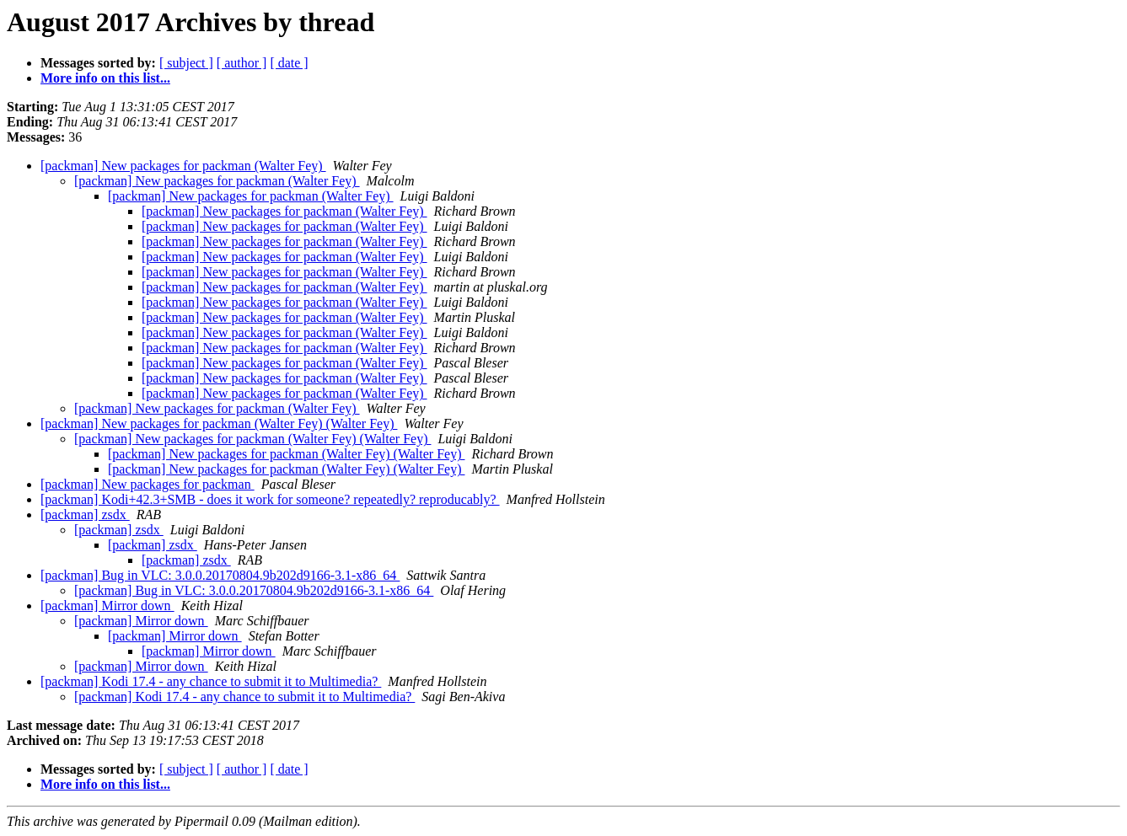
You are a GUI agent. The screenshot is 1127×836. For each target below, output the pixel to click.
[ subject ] (186, 63)
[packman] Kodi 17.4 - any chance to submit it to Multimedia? (210, 681)
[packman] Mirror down (107, 605)
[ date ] (289, 63)
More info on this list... (105, 78)
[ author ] (242, 63)
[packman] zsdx (85, 514)
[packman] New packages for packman (147, 484)
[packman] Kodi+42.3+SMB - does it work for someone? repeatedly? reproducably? (270, 499)
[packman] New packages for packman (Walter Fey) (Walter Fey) (218, 423)
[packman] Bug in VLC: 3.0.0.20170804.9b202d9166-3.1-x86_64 (220, 575)
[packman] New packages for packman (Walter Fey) (183, 165)
